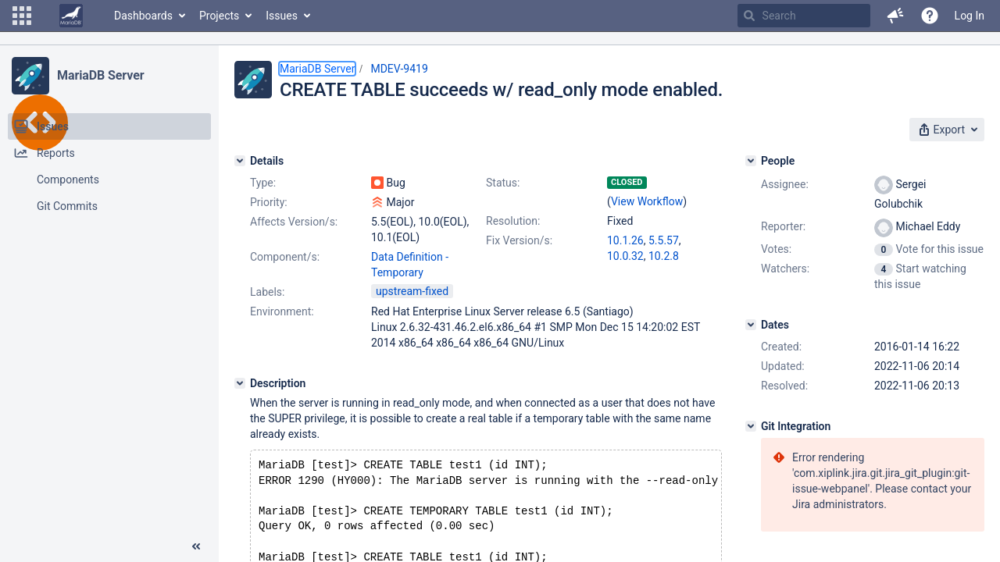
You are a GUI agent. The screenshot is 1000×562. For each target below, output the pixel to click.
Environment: (282, 311)
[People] (750, 160)
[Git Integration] (750, 426)
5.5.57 (663, 240)
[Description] (239, 383)
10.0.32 (625, 256)
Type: (263, 182)
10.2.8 (663, 256)
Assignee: (785, 184)
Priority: (269, 202)
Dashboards (143, 15)
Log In (969, 15)
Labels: (267, 292)
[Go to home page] (71, 15)
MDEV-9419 (398, 68)
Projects (219, 15)
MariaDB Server (100, 75)
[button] (22, 15)
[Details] (239, 160)
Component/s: (285, 257)
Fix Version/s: (519, 240)
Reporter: (783, 226)
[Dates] (750, 324)
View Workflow (647, 201)
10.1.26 (625, 240)
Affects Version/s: (294, 221)
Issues (282, 15)
